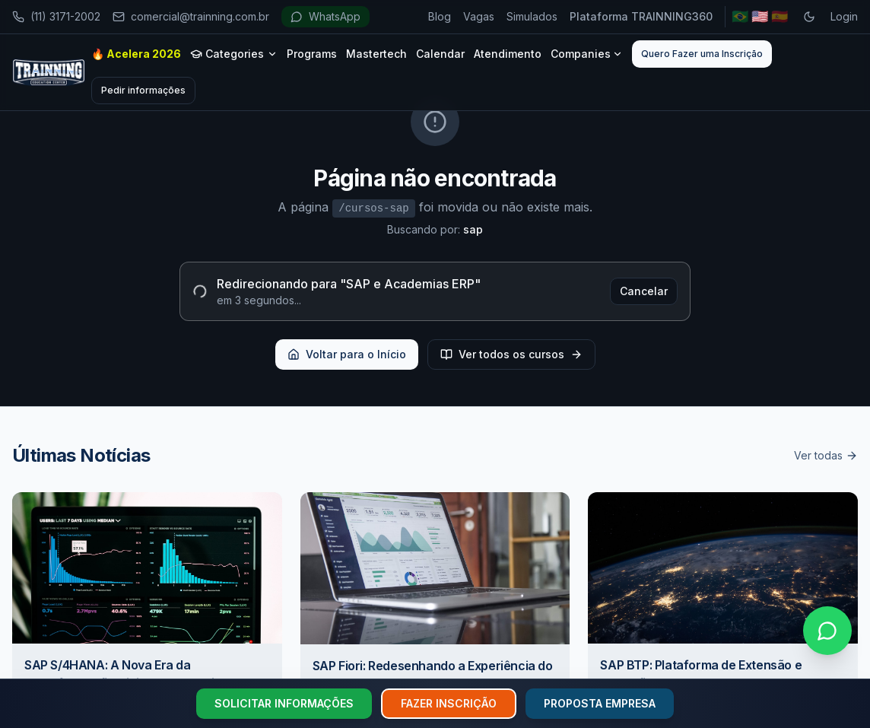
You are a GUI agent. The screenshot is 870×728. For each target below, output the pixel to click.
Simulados (531, 16)
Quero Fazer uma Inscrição (702, 53)
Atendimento (507, 53)
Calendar (440, 53)
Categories (234, 53)
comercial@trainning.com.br (191, 16)
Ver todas (826, 455)
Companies (587, 53)
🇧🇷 (740, 16)
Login (844, 16)
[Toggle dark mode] (809, 17)
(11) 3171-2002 (56, 16)
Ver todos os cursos (511, 354)
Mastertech (376, 53)
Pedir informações (143, 90)
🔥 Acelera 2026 (136, 53)
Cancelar (644, 291)
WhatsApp (325, 16)
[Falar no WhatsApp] (827, 630)
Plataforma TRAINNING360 (641, 16)
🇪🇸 (779, 16)
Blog (439, 16)
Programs (312, 53)
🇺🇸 (759, 16)
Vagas (478, 16)
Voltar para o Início (346, 354)
